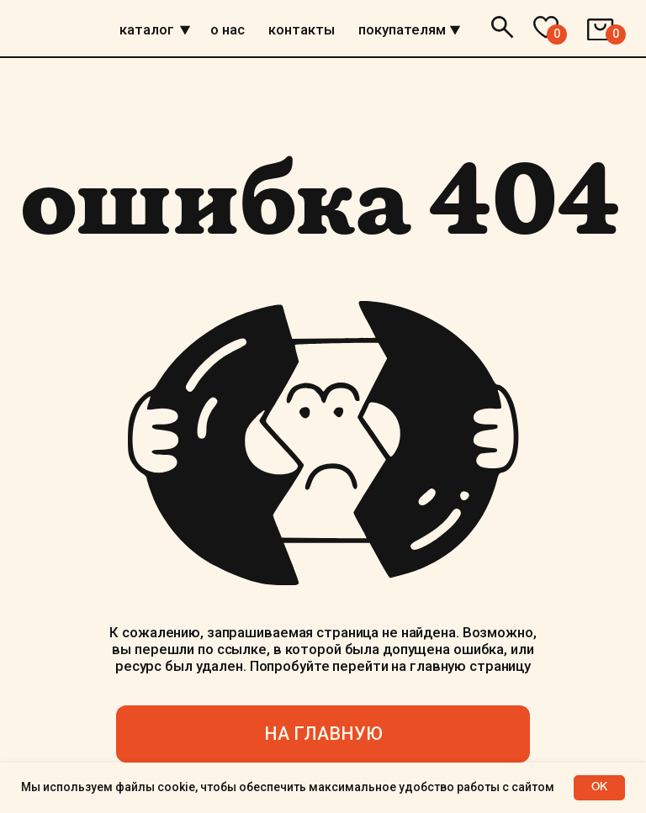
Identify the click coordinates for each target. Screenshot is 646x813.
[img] (185, 30)
